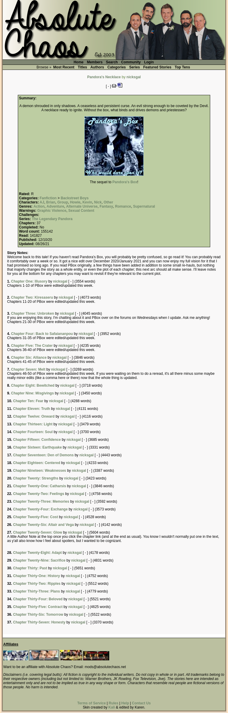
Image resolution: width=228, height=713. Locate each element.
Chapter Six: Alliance (29, 357)
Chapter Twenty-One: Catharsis (39, 486)
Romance (123, 206)
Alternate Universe (82, 206)
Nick (98, 202)
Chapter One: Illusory (29, 281)
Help (125, 703)
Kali (111, 707)
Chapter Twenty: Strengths (35, 478)
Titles (82, 67)
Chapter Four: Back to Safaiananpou (42, 334)
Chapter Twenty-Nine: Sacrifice (39, 560)
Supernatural (144, 206)
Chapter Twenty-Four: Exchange (40, 509)
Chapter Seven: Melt (28, 369)
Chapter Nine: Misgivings (32, 393)
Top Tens (182, 67)
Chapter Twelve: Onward (34, 416)
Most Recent (63, 67)
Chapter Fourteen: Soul (33, 432)
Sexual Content (81, 211)
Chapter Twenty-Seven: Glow (37, 532)
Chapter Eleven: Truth (31, 409)
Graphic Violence (51, 211)
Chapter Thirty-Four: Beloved (38, 599)
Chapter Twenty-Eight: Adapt (37, 553)
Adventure (55, 206)
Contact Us (141, 703)
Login (149, 62)
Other (108, 202)
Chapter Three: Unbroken (32, 313)
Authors (97, 67)
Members (95, 62)
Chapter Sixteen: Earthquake (37, 447)
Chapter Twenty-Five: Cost (35, 517)
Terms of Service (91, 703)
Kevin (87, 202)
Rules (113, 703)
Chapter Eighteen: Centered (36, 463)
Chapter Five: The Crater (32, 346)
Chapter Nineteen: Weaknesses (39, 470)
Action (39, 206)
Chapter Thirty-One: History (36, 576)
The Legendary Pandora (52, 219)
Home (78, 62)
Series (134, 67)
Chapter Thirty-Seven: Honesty (39, 622)
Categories (116, 67)
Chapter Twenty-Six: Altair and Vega (43, 525)
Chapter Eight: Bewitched (32, 385)
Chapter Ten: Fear (28, 401)
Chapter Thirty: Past (30, 568)
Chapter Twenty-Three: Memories (41, 501)
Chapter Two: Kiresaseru (32, 297)
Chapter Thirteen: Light (33, 424)
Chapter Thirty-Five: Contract (38, 607)
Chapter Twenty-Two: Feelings (38, 494)
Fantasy (106, 206)
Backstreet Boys (74, 198)
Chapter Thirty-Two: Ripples (37, 584)
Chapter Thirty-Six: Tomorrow (38, 614)
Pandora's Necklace (104, 77)
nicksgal (133, 77)
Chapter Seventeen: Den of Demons (43, 455)
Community (131, 62)
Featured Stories (157, 67)
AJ (42, 202)
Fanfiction (47, 198)
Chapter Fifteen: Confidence (37, 440)
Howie (75, 202)
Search (112, 62)
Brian (51, 202)
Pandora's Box (125, 182)
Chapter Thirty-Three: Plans (36, 591)
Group (62, 202)
